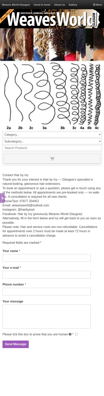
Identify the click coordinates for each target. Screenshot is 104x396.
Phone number (14, 284)
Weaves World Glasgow (16, 4)
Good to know (42, 4)
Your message (12, 301)
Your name (11, 251)
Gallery (73, 4)
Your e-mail (11, 267)
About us (59, 4)
